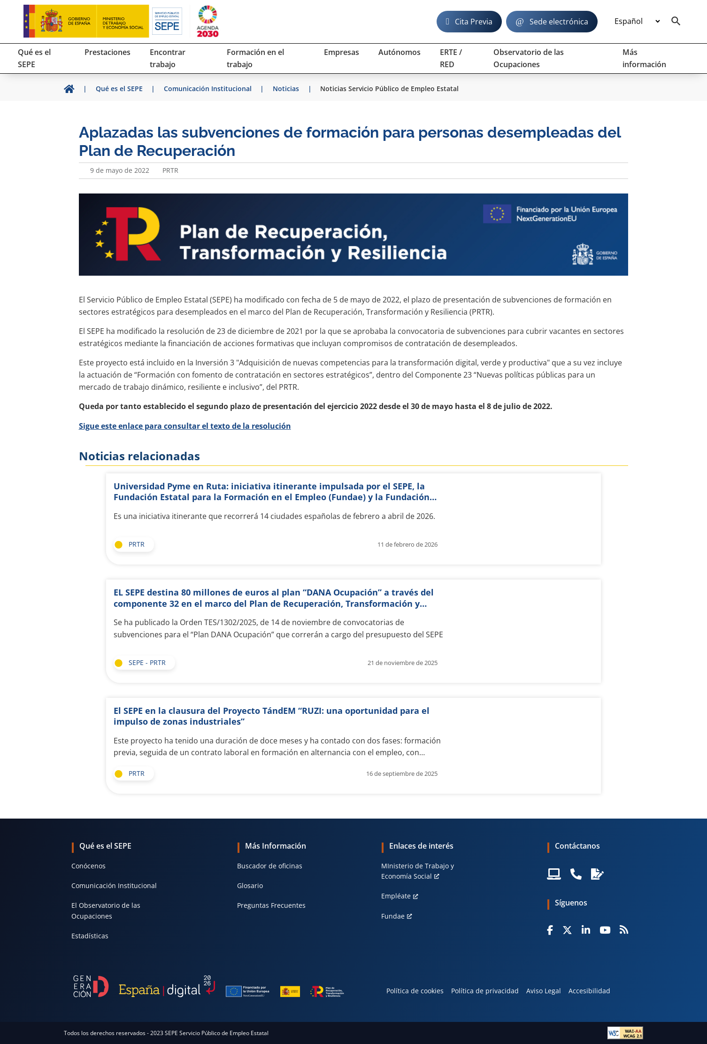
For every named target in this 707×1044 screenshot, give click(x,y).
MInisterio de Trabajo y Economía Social (417, 871)
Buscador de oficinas (269, 865)
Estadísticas (89, 935)
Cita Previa (473, 21)
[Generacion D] (209, 986)
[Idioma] (637, 21)
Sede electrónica (559, 21)
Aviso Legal (543, 990)
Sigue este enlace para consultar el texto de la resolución (185, 426)
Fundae (393, 916)
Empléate (396, 895)
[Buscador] (676, 21)
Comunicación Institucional (114, 885)
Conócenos (88, 865)
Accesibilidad (589, 990)
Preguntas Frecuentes (271, 905)
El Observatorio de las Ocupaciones (105, 910)
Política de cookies (415, 990)
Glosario (250, 885)
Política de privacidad (485, 990)
